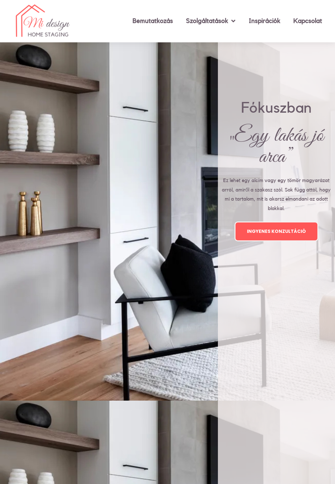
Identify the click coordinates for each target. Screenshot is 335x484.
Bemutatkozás (152, 21)
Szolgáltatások (211, 21)
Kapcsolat (307, 21)
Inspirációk (264, 21)
